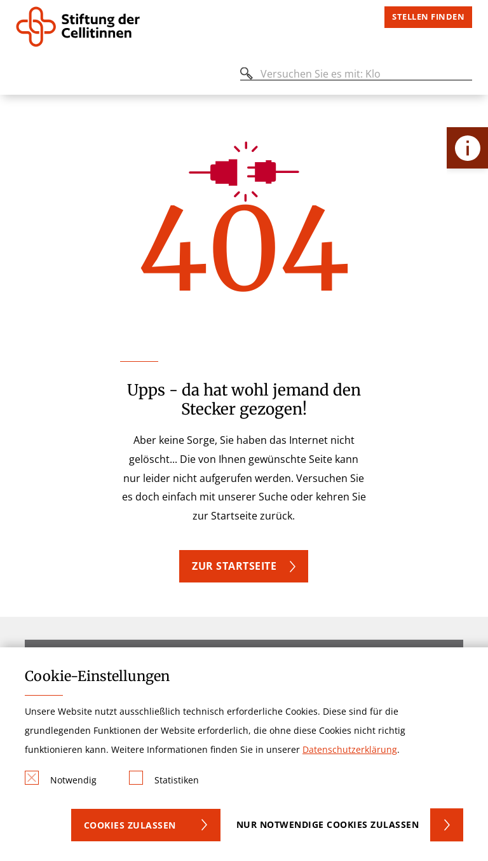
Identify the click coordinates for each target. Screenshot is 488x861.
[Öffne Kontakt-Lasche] (467, 148)
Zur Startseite (234, 566)
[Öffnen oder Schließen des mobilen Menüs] (23, 76)
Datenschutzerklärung (349, 749)
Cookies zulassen (130, 825)
